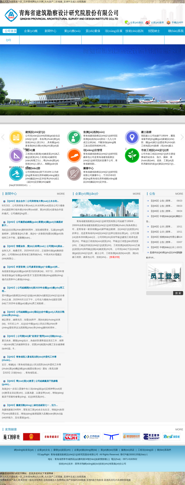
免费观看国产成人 (9, 480)
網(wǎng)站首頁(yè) (24, 450)
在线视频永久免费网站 (54, 480)
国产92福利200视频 (76, 480)
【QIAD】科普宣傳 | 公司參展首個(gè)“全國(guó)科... (32, 267)
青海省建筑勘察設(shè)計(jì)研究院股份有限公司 (61, 15)
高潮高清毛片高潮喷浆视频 (117, 480)
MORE (61, 193)
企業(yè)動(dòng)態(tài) (85, 450)
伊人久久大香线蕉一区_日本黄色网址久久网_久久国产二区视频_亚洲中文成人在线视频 (43, 1)
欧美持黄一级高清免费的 (30, 480)
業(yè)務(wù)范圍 (109, 450)
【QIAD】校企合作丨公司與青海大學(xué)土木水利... (32, 201)
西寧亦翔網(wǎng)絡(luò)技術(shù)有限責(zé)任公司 (100, 463)
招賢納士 (154, 31)
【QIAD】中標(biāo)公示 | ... (164, 247)
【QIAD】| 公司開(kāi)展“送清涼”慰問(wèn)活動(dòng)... (34, 336)
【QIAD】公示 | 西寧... (161, 226)
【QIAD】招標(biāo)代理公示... (165, 237)
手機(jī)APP (177, 22)
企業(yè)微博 (157, 22)
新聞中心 (50, 31)
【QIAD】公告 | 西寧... (161, 200)
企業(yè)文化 (43, 450)
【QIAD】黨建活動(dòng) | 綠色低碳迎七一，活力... (32, 405)
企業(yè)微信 (136, 22)
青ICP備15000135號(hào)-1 (134, 454)
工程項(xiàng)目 (146, 450)
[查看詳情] (115, 257)
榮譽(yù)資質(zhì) (62, 450)
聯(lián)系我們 (164, 450)
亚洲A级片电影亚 (94, 480)
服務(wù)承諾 (127, 450)
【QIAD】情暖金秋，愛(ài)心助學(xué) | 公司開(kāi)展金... (35, 246)
